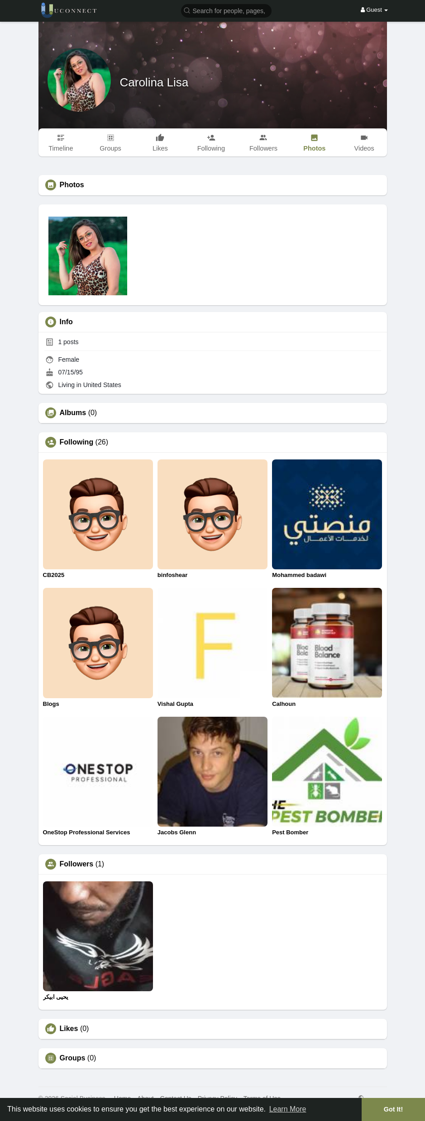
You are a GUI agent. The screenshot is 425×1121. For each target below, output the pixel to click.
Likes (69, 1028)
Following (77, 442)
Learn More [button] (287, 1109)
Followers (77, 864)
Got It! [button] (393, 1109)
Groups (73, 1058)
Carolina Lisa (154, 82)
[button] (226, 10)
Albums (73, 412)
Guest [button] (374, 9)
